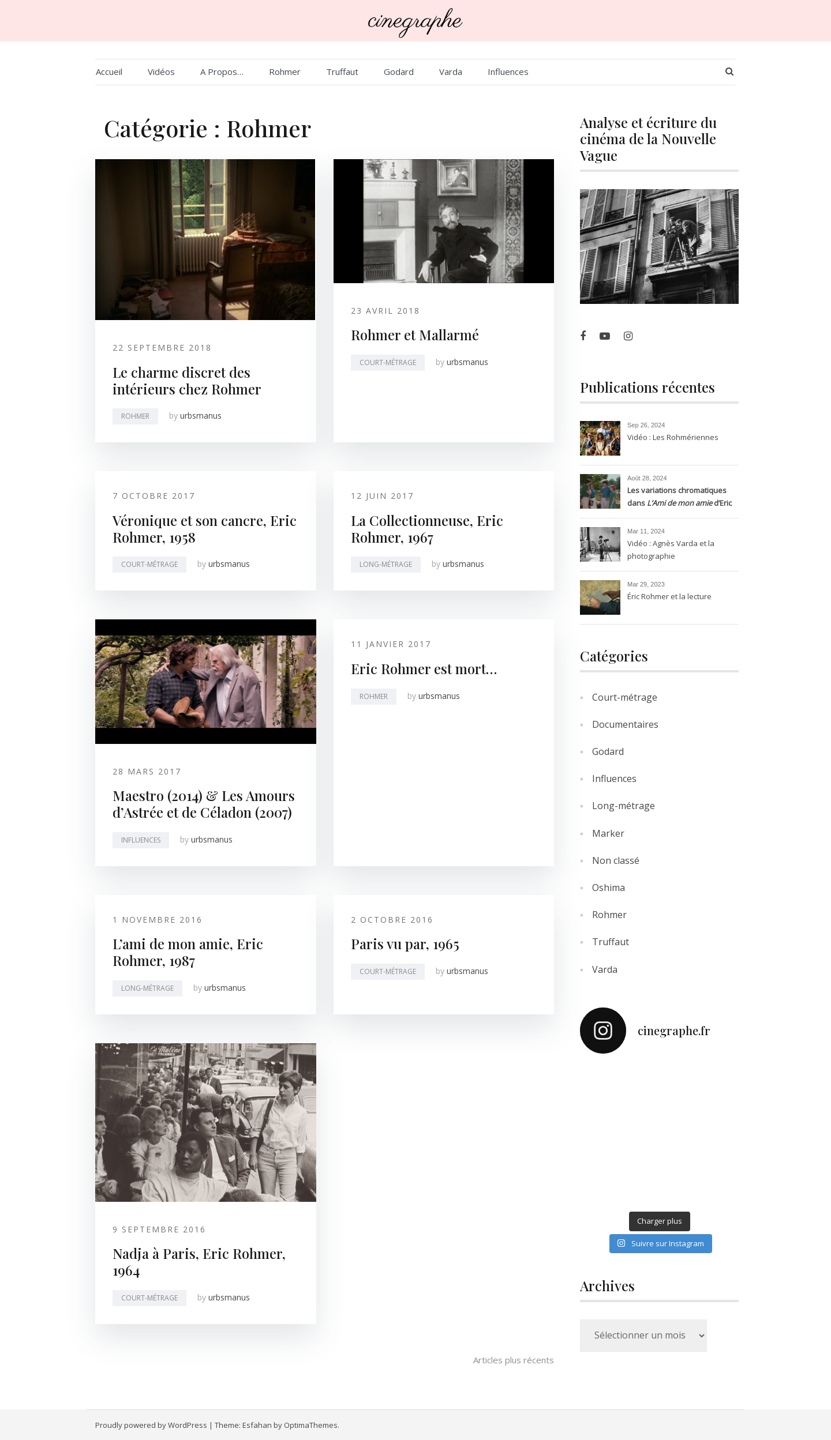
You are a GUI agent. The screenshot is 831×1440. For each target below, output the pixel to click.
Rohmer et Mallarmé (415, 334)
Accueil (109, 71)
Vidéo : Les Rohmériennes (672, 437)
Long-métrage (386, 564)
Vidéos (161, 71)
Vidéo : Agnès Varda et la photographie (670, 549)
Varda (450, 71)
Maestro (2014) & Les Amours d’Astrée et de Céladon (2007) (204, 803)
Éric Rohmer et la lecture (669, 596)
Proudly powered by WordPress (151, 1425)
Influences (508, 71)
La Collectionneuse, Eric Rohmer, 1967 (427, 528)
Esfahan (257, 1425)
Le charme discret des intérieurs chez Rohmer (187, 380)
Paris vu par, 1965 (405, 943)
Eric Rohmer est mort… (424, 668)
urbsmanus (201, 415)
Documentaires (625, 724)
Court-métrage (388, 362)
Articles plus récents (513, 1360)
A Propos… (222, 71)
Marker (608, 833)
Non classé (615, 860)
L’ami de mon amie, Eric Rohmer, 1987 (188, 951)
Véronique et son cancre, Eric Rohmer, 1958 (205, 528)
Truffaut (342, 71)
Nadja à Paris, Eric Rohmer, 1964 (199, 1261)
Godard (399, 71)
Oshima (608, 887)
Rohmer (285, 71)
